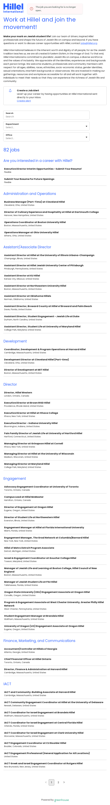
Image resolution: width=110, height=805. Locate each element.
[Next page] (64, 782)
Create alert (24, 100)
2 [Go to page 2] (58, 782)
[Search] (46, 117)
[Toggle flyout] (86, 126)
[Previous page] (45, 782)
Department (12, 124)
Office (9, 135)
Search (9, 113)
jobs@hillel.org (89, 43)
